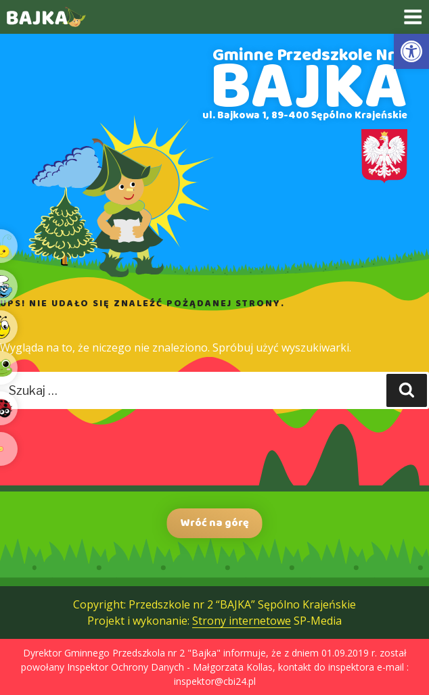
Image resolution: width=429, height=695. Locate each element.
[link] (411, 51)
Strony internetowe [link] (241, 620)
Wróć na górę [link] (215, 522)
